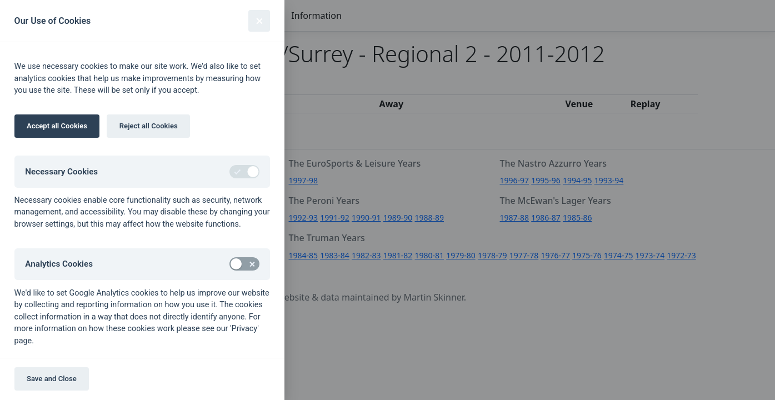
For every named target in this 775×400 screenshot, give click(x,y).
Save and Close (52, 378)
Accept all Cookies (57, 126)
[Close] (259, 21)
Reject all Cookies (148, 126)
